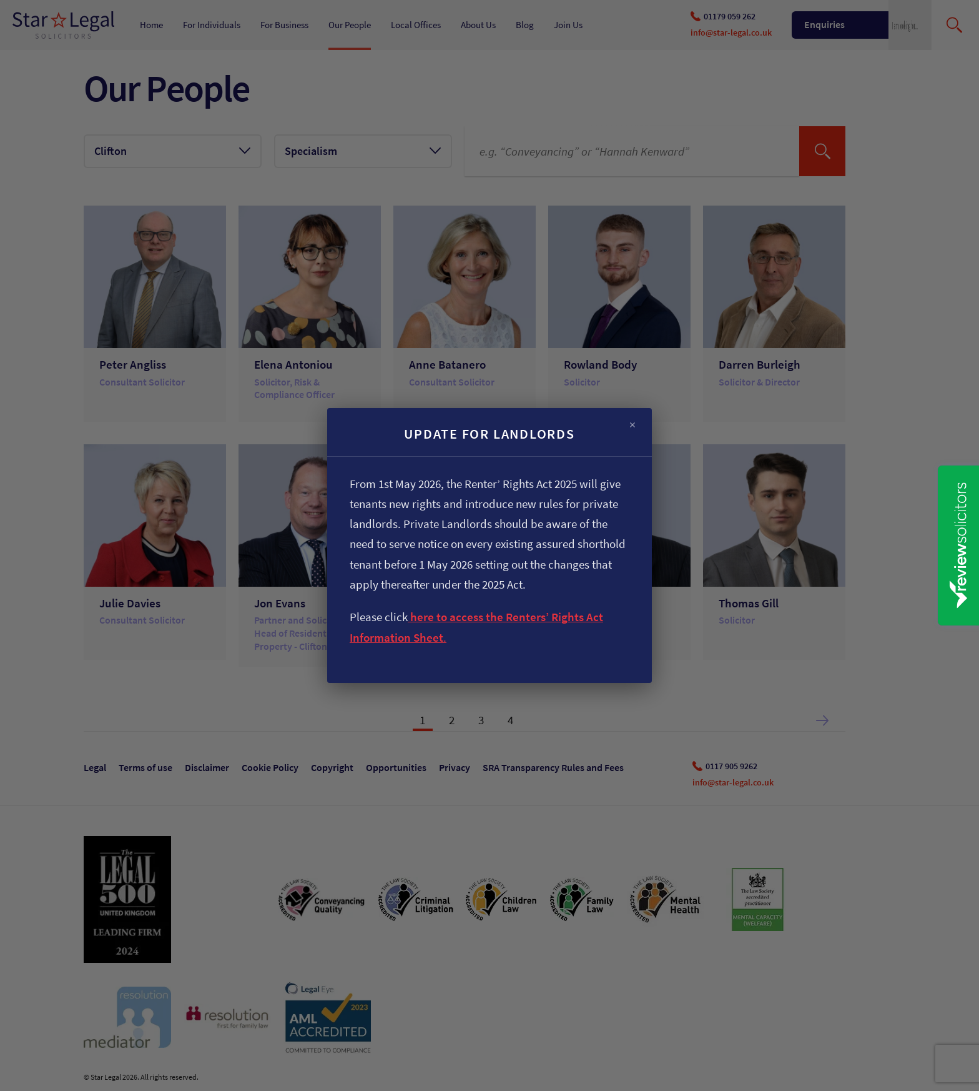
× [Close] (632, 425)
